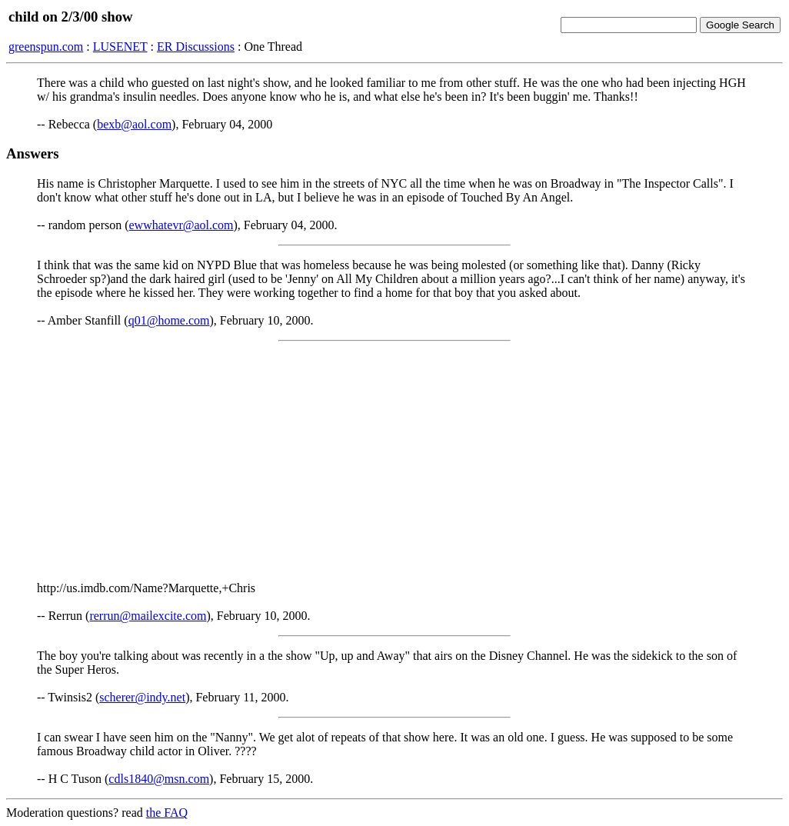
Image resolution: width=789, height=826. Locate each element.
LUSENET (120, 46)
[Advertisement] (394, 461)
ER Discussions (196, 46)
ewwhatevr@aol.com (181, 224)
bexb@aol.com (134, 124)
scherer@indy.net (142, 697)
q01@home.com (169, 320)
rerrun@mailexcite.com (147, 615)
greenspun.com (45, 46)
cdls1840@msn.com (158, 778)
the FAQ (167, 812)
